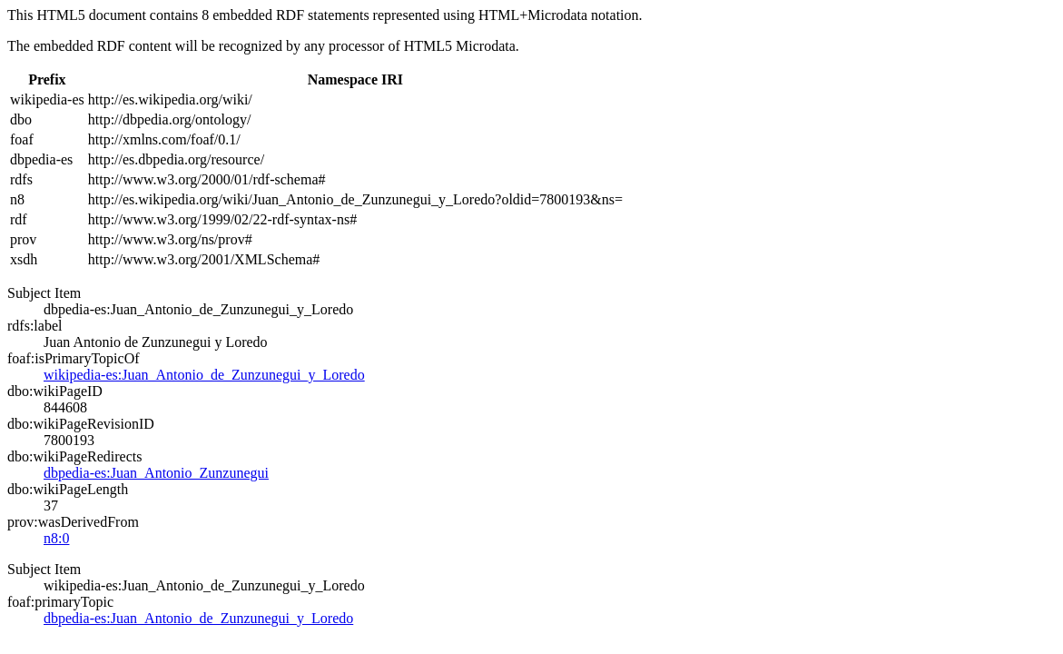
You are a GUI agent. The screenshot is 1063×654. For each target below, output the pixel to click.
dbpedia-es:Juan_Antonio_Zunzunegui (156, 473)
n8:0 (56, 538)
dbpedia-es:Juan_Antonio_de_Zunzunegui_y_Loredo (198, 618)
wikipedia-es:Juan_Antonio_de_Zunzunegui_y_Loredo (204, 374)
